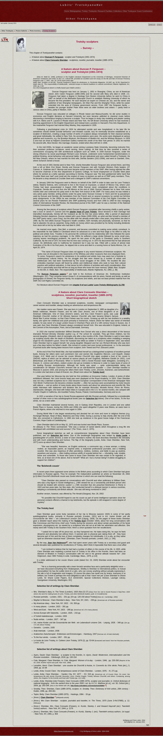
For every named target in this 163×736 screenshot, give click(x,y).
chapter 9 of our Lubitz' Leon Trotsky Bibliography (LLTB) (99, 285)
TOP (147, 725)
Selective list (92, 398)
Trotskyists (93, 11)
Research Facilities (105, 11)
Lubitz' (81, 4)
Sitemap (159, 24)
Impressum (152, 24)
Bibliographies (75, 11)
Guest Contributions (144, 11)
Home (66, 11)
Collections (117, 11)
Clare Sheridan (47, 697)
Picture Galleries (21, 31)
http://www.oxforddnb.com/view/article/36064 (87, 686)
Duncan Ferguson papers (54, 274)
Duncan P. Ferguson (54, 57)
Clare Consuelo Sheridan (56, 60)
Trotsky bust (98, 372)
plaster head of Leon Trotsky (83, 212)
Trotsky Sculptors (49, 31)
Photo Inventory (35, 31)
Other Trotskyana (129, 11)
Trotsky (84, 11)
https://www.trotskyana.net (64, 731)
